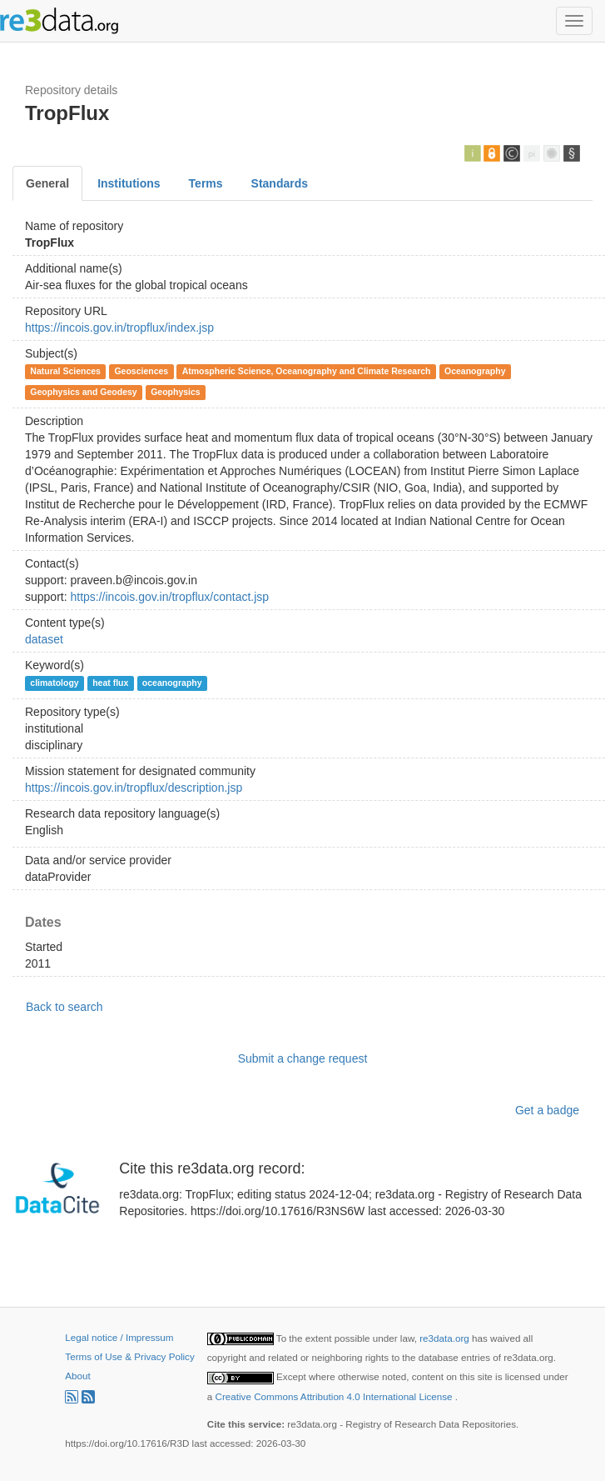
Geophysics (176, 392)
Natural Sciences (65, 371)
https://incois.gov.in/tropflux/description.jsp (133, 787)
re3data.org (445, 1338)
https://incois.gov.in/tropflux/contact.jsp (169, 596)
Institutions (128, 183)
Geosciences (141, 371)
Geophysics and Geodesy (83, 392)
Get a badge (547, 1110)
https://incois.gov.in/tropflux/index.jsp (119, 327)
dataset (44, 639)
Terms (206, 183)
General (47, 183)
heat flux (110, 683)
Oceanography (475, 371)
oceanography (172, 683)
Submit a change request (303, 1058)
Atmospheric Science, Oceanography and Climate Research (306, 371)
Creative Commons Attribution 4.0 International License (335, 1396)
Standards (279, 183)
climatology (54, 683)
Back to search (64, 1006)
